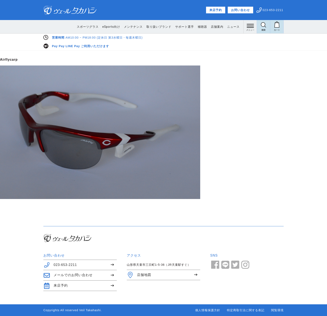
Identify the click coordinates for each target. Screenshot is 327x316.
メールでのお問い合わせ (68, 275)
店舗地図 (139, 275)
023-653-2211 (60, 265)
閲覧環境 (277, 310)
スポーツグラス (88, 26)
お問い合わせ (240, 10)
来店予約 (215, 10)
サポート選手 (184, 26)
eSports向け (111, 26)
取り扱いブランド (158, 26)
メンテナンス (133, 26)
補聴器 (202, 26)
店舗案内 (217, 26)
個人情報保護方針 (207, 310)
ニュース (233, 26)
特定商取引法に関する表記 (245, 310)
